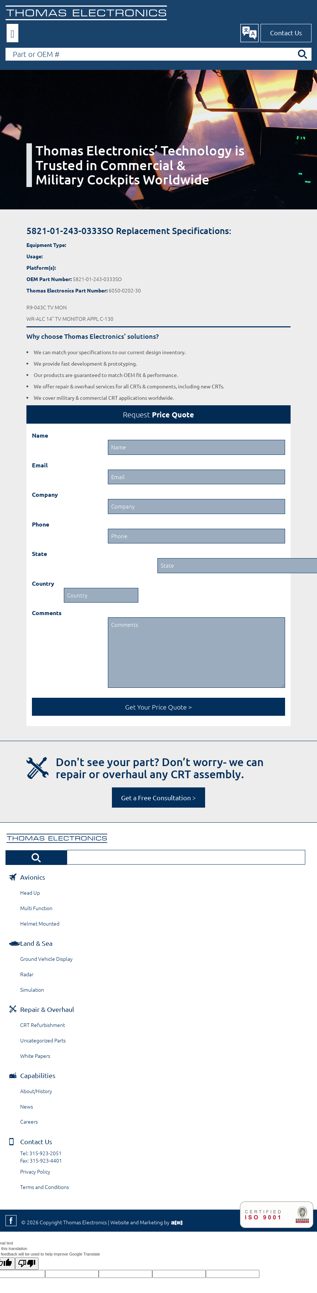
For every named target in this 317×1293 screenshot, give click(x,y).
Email (40, 465)
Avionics (32, 877)
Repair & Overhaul (47, 1009)
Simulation (32, 989)
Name (40, 435)
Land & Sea (36, 943)
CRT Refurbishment (42, 1024)
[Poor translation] (27, 1263)
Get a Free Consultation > (158, 797)
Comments (47, 613)
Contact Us (286, 32)
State (39, 553)
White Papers (35, 1055)
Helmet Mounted (39, 923)
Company (45, 494)
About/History (36, 1091)
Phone (40, 524)
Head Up (30, 892)
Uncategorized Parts (43, 1040)
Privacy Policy (35, 1171)
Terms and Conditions (44, 1186)
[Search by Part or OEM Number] (158, 54)
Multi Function (36, 908)
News (26, 1106)
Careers (29, 1121)
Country (43, 583)
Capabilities (37, 1075)
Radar (26, 974)
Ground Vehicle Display (46, 958)
